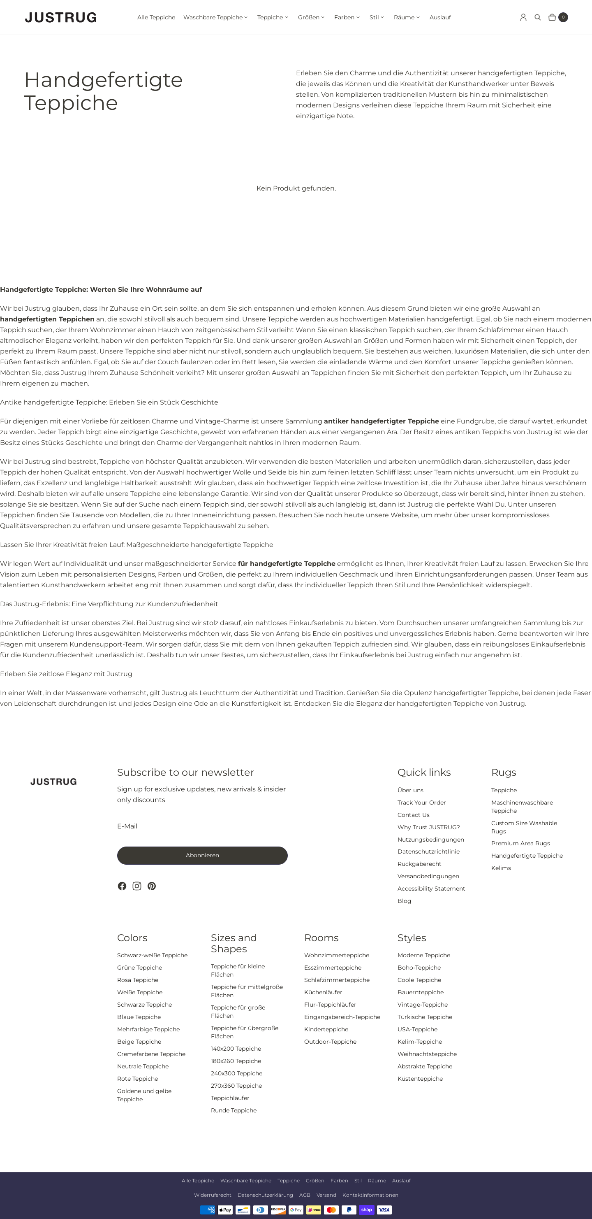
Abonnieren (202, 855)
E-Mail (127, 826)
